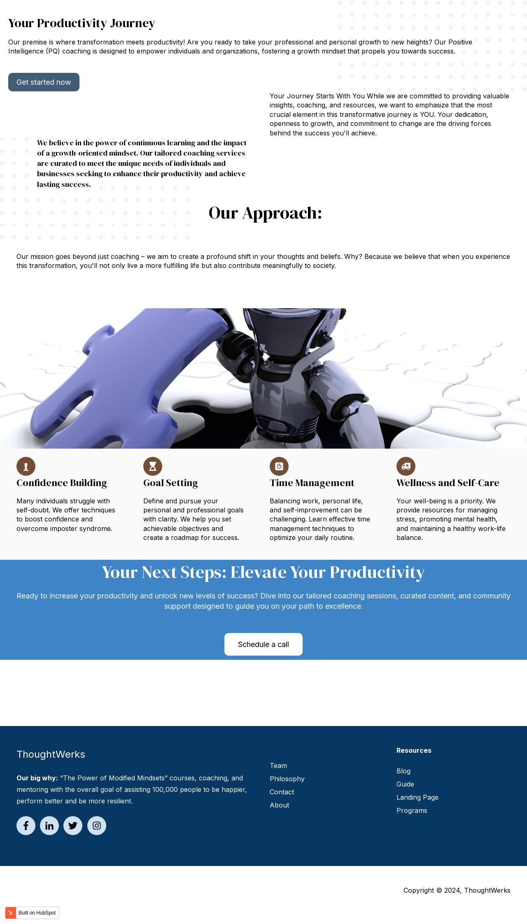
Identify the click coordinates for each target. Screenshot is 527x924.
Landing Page (417, 797)
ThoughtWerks (487, 890)
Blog (403, 771)
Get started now (43, 82)
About (279, 805)
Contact (282, 792)
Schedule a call (263, 644)
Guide (405, 784)
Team (278, 765)
